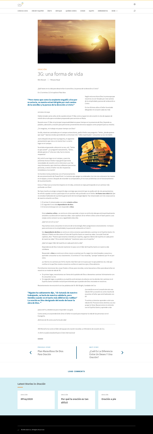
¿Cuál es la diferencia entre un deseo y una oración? (101, 354)
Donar (82, 11)
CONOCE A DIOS (23, 11)
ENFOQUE (59, 11)
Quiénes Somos (71, 11)
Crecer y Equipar (38, 11)
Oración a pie (108, 399)
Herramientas (103, 11)
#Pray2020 (27, 399)
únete (49, 11)
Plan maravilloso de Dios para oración (50, 353)
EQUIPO (91, 11)
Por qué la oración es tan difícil (74, 400)
